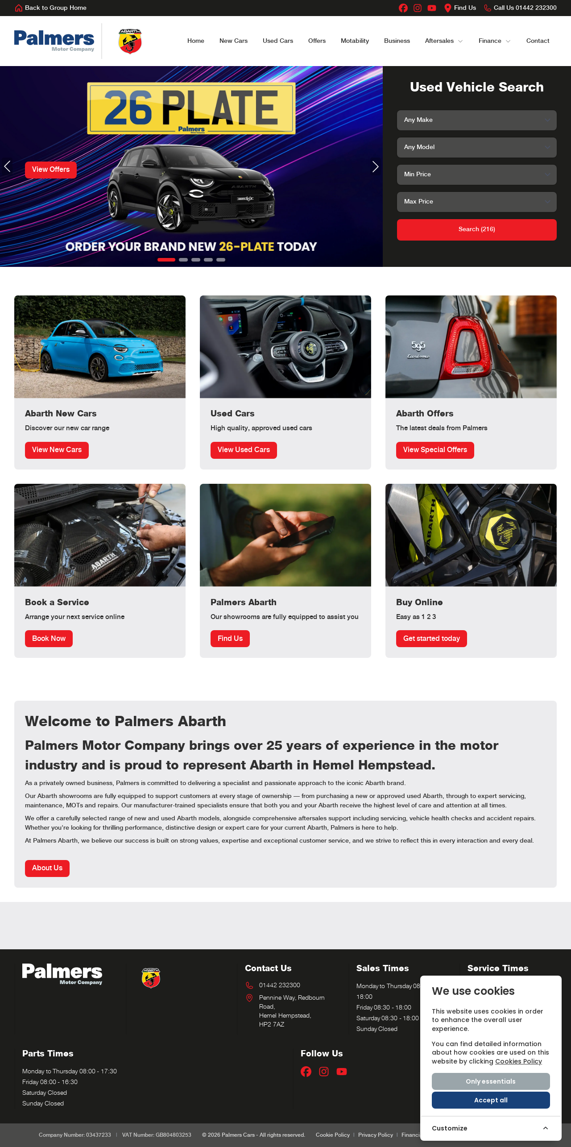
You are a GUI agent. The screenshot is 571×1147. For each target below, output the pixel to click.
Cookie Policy (333, 1135)
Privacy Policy (375, 1135)
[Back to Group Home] (50, 8)
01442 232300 (279, 985)
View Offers (51, 170)
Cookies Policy (518, 1061)
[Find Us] (459, 8)
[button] (166, 260)
